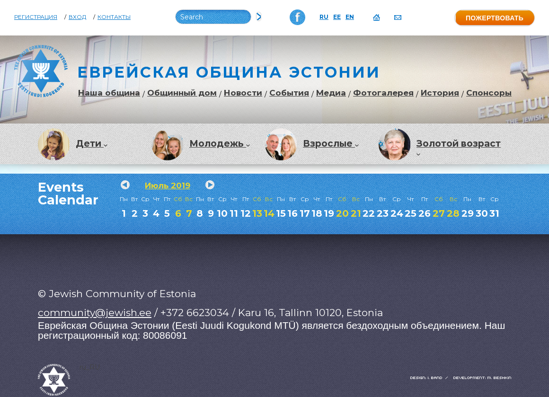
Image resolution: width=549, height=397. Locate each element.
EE (337, 17)
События (289, 93)
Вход (77, 17)
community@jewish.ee (94, 312)
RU (323, 17)
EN (349, 17)
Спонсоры (489, 93)
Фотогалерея (383, 93)
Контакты (114, 17)
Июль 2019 (167, 185)
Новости (243, 93)
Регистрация (35, 17)
